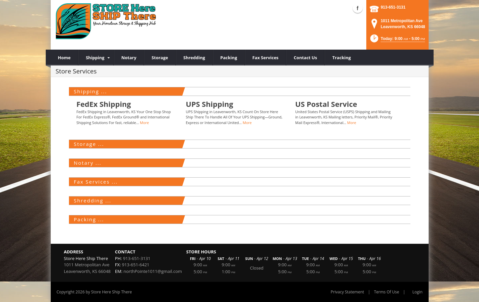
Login (417, 292)
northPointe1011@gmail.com (153, 271)
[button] (397, 40)
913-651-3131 (393, 7)
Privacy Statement (347, 292)
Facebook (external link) (358, 8)
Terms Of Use (386, 292)
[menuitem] (96, 57)
